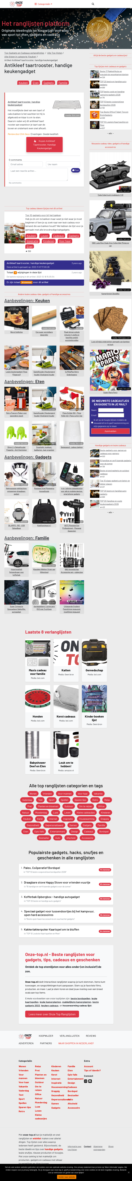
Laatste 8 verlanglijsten (48, 632)
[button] (43, 4)
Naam (94, 410)
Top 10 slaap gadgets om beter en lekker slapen (115, 482)
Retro (95, 799)
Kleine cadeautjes (86, 812)
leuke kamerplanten (50, 1001)
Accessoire (87, 837)
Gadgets (48, 82)
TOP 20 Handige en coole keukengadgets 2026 (111, 502)
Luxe (55, 812)
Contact (87, 1146)
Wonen (33, 793)
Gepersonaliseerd (54, 825)
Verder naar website (66, 1177)
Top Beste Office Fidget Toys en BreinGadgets (114, 113)
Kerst (40, 818)
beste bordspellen (80, 998)
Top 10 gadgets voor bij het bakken (43, 215)
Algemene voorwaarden (99, 1148)
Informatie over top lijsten (74, 1148)
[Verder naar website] (128, 1172)
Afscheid (70, 837)
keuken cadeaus (49, 1005)
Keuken (23, 82)
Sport (51, 799)
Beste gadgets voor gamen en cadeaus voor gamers (113, 452)
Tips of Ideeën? (92, 1070)
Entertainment (57, 831)
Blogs (110, 1146)
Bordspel (104, 831)
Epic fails (39, 831)
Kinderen (48, 241)
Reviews (91, 1035)
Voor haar (65, 241)
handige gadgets (54, 1149)
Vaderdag (27, 799)
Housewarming (86, 818)
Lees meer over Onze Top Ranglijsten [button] (52, 1014)
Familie (63, 82)
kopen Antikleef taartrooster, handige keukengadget (44, 144)
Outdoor (68, 806)
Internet (53, 818)
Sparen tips (80, 799)
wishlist (37, 1138)
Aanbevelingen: (27, 300)
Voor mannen (65, 793)
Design (74, 831)
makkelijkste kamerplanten (76, 1001)
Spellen (64, 799)
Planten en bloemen (48, 806)
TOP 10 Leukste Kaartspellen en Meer (114, 123)
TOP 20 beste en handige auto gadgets (113, 83)
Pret (30, 806)
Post (75, 170)
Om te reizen (85, 806)
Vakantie (98, 793)
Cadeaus (58, 235)
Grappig (105, 818)
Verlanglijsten (69, 1035)
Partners (46, 1043)
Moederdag (41, 812)
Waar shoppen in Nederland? (76, 1043)
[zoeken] (93, 4)
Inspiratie (32, 241)
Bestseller (44, 837)
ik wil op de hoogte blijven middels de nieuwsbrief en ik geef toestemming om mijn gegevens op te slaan (111, 423)
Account (88, 1066)
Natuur (25, 812)
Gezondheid (33, 825)
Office (101, 806)
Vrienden (47, 793)
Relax (107, 799)
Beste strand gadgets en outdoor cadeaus (114, 472)
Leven (44, 235)
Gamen (73, 825)
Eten (36, 82)
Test (40, 799)
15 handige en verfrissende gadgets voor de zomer (115, 462)
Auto (57, 837)
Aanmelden (110, 431)
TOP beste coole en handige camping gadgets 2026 (112, 93)
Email (93, 415)
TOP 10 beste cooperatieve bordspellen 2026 (112, 103)
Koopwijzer (46, 1035)
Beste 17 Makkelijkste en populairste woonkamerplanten (114, 73)
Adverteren (26, 1043)
